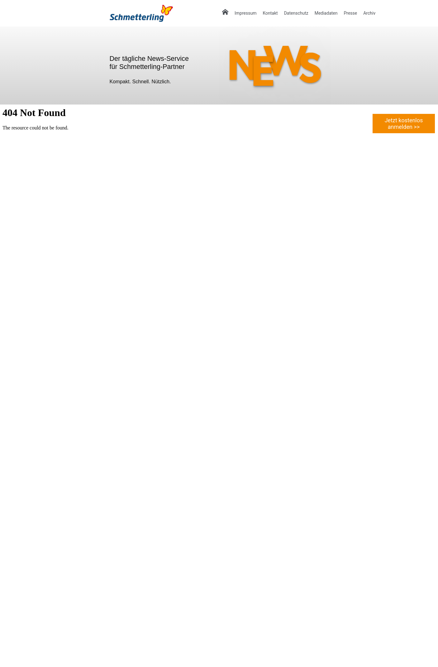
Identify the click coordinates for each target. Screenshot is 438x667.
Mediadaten (326, 13)
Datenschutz (296, 13)
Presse (350, 13)
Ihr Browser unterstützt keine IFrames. (219, 385)
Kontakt (270, 13)
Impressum (245, 13)
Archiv (369, 13)
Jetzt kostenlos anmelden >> (404, 123)
